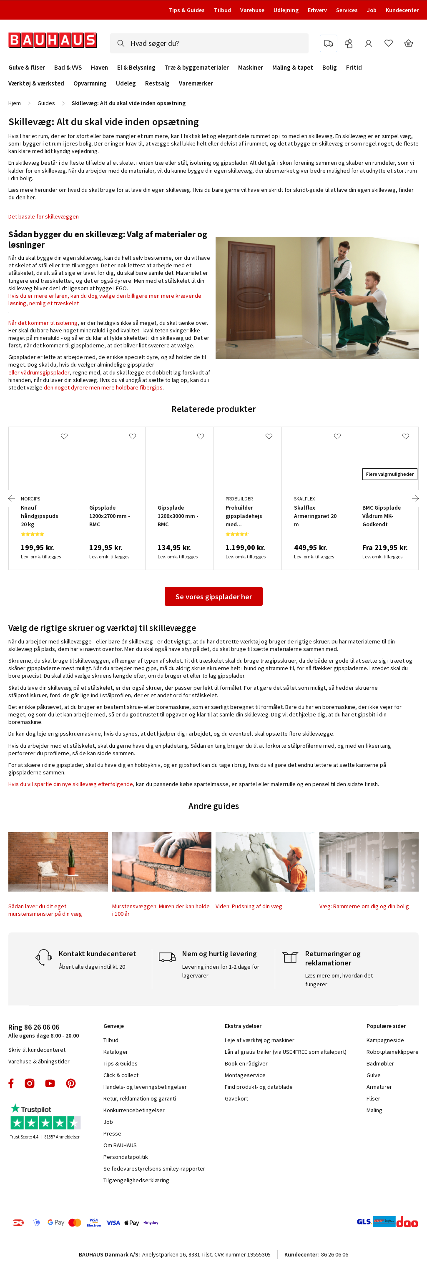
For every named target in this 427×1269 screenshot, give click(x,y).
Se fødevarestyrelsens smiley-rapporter (154, 1168)
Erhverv (317, 10)
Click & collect (120, 1075)
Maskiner (250, 67)
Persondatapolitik (125, 1157)
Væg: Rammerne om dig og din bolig (364, 906)
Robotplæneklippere (393, 1051)
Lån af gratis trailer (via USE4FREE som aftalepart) (286, 1051)
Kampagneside (385, 1040)
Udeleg (126, 83)
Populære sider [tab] (386, 1026)
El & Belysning (136, 67)
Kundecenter (402, 10)
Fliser (373, 1098)
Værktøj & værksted (36, 83)
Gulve (374, 1075)
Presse (112, 1133)
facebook (11, 1083)
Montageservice (245, 1075)
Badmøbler (380, 1063)
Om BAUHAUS (120, 1145)
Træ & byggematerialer (197, 67)
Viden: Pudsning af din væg (249, 906)
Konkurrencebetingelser (134, 1110)
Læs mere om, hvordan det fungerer (339, 980)
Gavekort (236, 1098)
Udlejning (286, 10)
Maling (374, 1110)
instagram (29, 1083)
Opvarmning (90, 83)
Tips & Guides (186, 10)
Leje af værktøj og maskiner (259, 1040)
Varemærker (196, 83)
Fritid (354, 67)
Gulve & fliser (26, 67)
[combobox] (209, 43)
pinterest (71, 1083)
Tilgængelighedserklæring (136, 1180)
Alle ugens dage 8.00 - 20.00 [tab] (43, 1030)
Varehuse (252, 10)
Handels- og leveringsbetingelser (145, 1087)
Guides (46, 103)
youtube (50, 1083)
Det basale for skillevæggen (43, 216)
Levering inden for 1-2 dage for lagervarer (220, 971)
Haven (99, 67)
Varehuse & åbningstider (39, 1061)
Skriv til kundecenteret (36, 1049)
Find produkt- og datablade (259, 1087)
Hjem (14, 103)
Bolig (329, 67)
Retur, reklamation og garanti (139, 1098)
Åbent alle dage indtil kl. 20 (92, 966)
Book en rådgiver (246, 1063)
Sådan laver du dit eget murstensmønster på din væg (45, 909)
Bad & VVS (68, 67)
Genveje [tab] (113, 1026)
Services (347, 10)
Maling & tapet (292, 67)
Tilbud (222, 10)
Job (372, 10)
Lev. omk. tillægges (41, 556)
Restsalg (157, 83)
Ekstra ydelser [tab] (243, 1026)
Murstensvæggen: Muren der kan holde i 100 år (161, 909)
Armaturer (379, 1087)
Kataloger (115, 1051)
